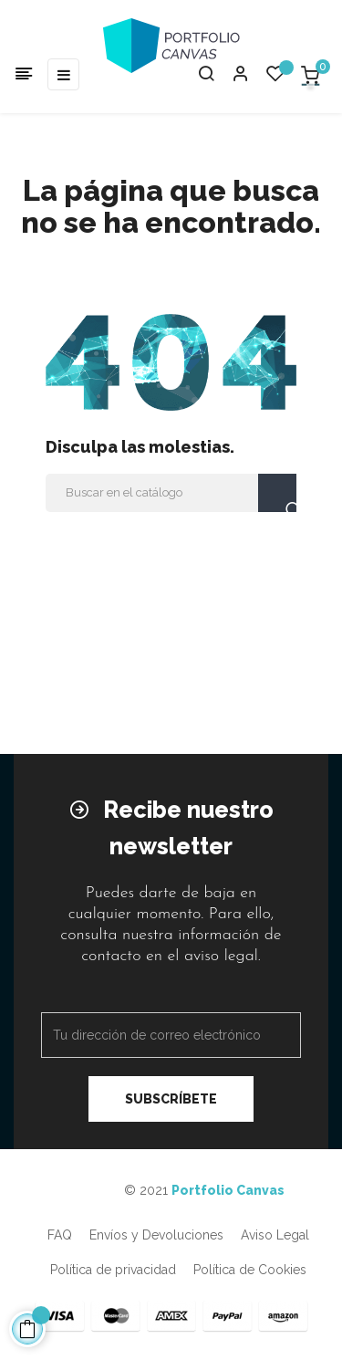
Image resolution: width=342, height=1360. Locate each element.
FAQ (59, 1235)
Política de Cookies (249, 1269)
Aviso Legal (275, 1235)
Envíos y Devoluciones (156, 1235)
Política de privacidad (113, 1269)
